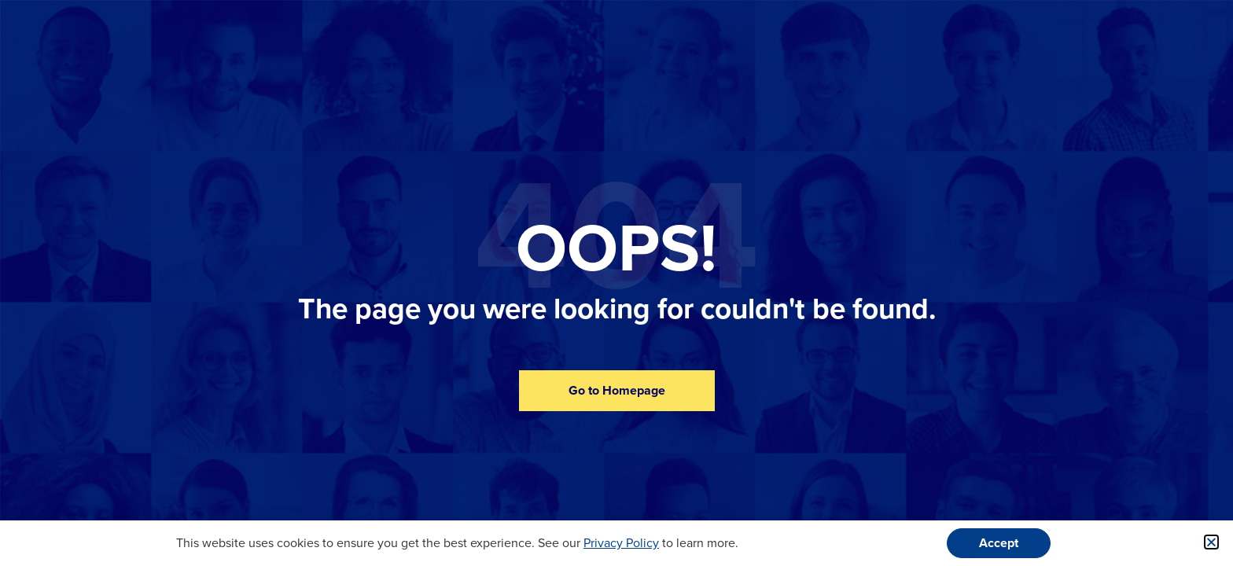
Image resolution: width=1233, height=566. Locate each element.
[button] (1211, 542)
